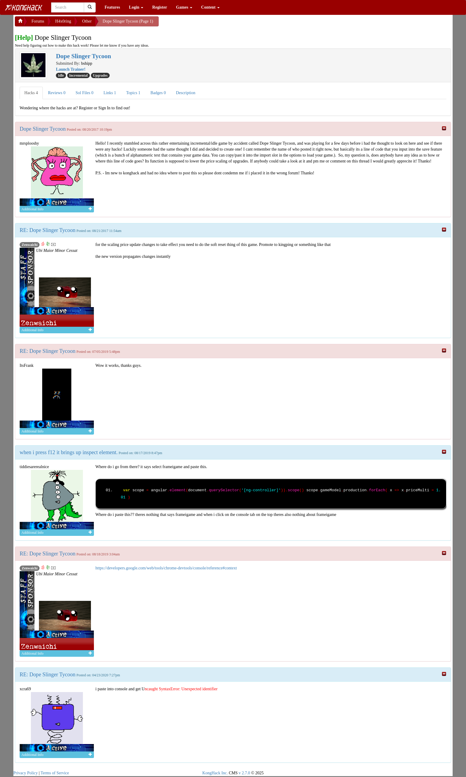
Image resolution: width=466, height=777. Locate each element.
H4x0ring (63, 21)
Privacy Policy (25, 773)
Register (159, 7)
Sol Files (84, 93)
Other (87, 21)
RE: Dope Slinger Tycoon (47, 230)
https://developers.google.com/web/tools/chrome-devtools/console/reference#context (166, 568)
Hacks (31, 93)
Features (112, 7)
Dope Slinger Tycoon (43, 129)
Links (109, 93)
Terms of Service (55, 773)
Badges (158, 93)
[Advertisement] (206, 23)
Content (210, 7)
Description (185, 93)
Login (136, 7)
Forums (38, 21)
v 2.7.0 (244, 773)
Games (184, 7)
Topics (133, 93)
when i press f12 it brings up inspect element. (69, 452)
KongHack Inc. (215, 773)
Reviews (57, 93)
